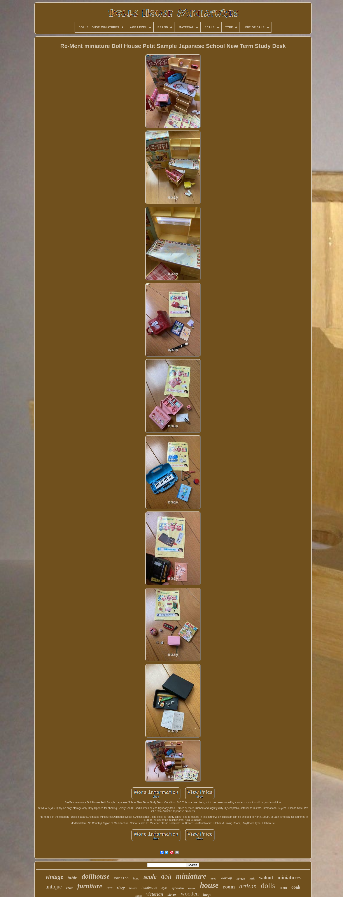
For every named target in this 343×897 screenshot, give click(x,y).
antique (54, 887)
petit (252, 878)
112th (283, 888)
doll (166, 876)
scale (150, 876)
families (138, 896)
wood (213, 878)
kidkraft (226, 878)
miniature (191, 876)
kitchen (192, 888)
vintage (54, 877)
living (240, 879)
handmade (149, 887)
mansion (121, 878)
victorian (154, 894)
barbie (133, 888)
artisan (247, 886)
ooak (295, 887)
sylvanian (178, 888)
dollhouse (96, 876)
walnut (266, 877)
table (72, 878)
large (207, 894)
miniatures (289, 877)
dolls (268, 886)
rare (109, 888)
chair (69, 888)
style (164, 888)
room (229, 887)
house (209, 885)
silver (172, 894)
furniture (89, 886)
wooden (190, 893)
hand (136, 878)
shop (121, 887)
